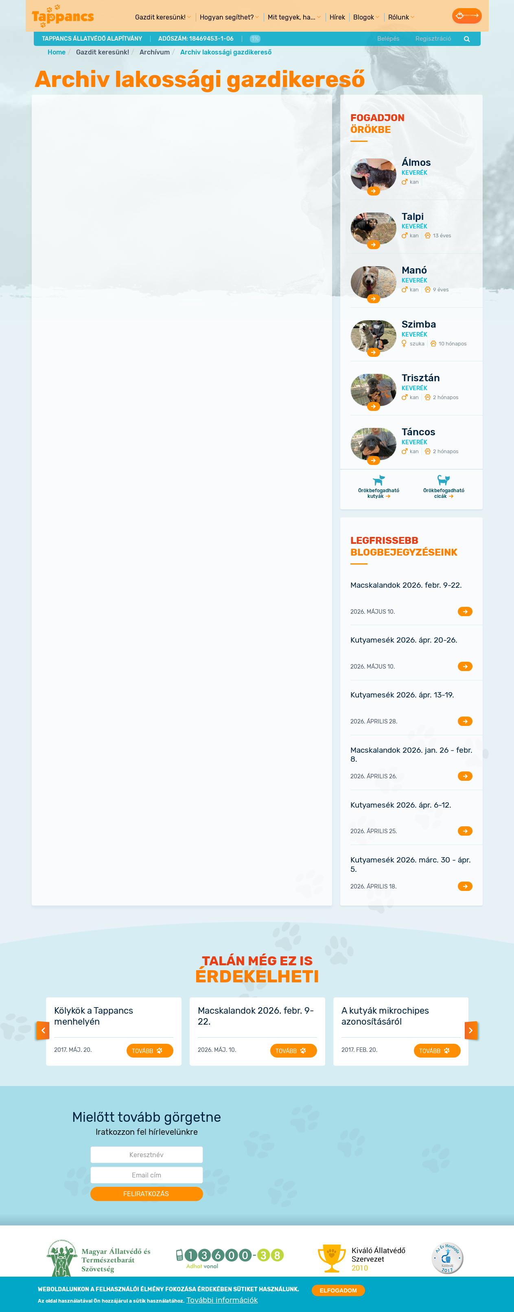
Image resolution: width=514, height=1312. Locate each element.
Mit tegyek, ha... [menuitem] (277, 18)
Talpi (413, 217)
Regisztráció (433, 38)
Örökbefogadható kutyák (378, 494)
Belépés (388, 38)
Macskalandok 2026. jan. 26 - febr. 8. (411, 755)
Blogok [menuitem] (349, 18)
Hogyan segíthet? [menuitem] (212, 18)
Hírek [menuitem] (322, 17)
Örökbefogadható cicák (443, 494)
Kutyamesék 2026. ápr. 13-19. (402, 695)
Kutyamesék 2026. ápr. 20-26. (403, 640)
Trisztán (421, 378)
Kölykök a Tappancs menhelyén (93, 1016)
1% (253, 37)
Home (57, 52)
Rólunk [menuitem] (384, 18)
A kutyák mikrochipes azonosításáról (385, 1016)
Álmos (416, 163)
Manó (414, 271)
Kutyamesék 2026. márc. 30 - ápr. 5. (410, 865)
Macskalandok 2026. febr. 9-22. (406, 585)
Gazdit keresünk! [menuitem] (146, 18)
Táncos (418, 432)
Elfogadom (338, 1290)
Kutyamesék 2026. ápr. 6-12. (400, 805)
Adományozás (452, 15)
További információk (222, 1300)
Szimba (419, 324)
